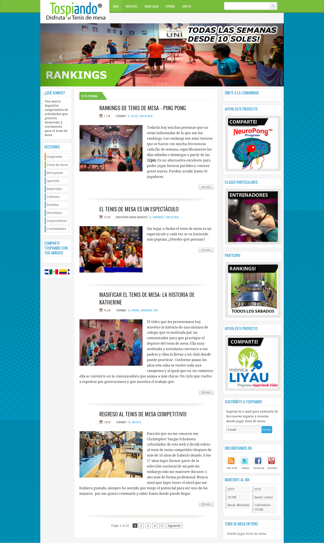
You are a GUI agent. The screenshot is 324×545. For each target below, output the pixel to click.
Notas (134, 116)
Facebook (258, 468)
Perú (155, 310)
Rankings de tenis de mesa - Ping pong (142, 108)
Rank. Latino (264, 497)
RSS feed (232, 468)
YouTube (272, 468)
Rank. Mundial (238, 505)
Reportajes (54, 188)
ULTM (232, 497)
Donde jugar (152, 6)
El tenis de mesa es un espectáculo (139, 209)
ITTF (258, 489)
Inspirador (55, 156)
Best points (55, 173)
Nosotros (131, 6)
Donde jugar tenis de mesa (246, 533)
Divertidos (54, 212)
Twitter (245, 468)
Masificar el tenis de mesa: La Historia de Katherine (147, 298)
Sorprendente (57, 220)
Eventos (186, 6)
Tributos (53, 196)
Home (116, 6)
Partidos (53, 204)
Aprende (170, 6)
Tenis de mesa (57, 165)
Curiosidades (56, 228)
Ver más (206, 187)
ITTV (231, 489)
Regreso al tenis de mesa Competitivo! (143, 414)
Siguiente (174, 525)
